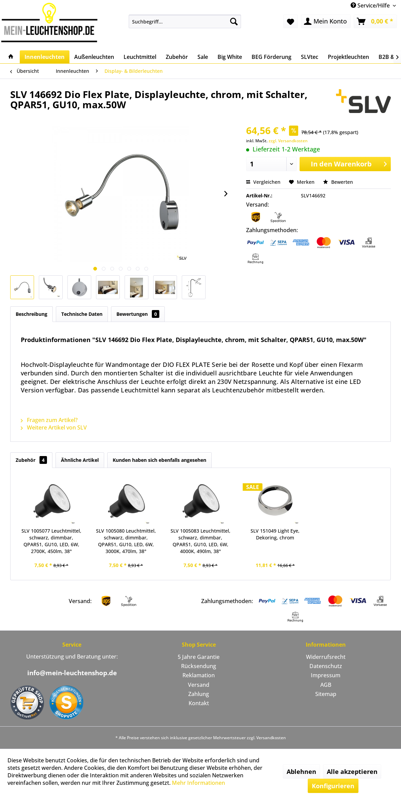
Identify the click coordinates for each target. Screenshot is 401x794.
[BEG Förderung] (271, 56)
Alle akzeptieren (352, 771)
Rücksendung (198, 666)
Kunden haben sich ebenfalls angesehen (159, 460)
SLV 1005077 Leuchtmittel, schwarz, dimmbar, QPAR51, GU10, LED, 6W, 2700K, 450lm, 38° (51, 541)
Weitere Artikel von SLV (54, 427)
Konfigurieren (333, 786)
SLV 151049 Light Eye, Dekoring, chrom (275, 534)
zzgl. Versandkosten (288, 141)
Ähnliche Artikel (80, 460)
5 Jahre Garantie (199, 657)
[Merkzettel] (290, 21)
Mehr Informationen (198, 783)
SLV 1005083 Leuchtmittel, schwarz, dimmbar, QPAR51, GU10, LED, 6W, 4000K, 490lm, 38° (200, 541)
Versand (198, 684)
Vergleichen (263, 182)
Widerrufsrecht (326, 657)
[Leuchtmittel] (140, 56)
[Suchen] (234, 21)
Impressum (325, 675)
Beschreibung (31, 314)
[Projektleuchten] (348, 56)
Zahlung (198, 694)
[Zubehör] (177, 56)
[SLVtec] (309, 56)
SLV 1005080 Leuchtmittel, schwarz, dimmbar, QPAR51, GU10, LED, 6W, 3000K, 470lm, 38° (126, 541)
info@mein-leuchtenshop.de (72, 672)
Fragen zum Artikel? (49, 420)
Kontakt (199, 703)
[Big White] (230, 56)
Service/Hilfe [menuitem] (371, 5)
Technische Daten (81, 314)
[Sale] (203, 56)
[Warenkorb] (375, 21)
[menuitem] (185, 21)
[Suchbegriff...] (185, 21)
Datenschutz (325, 666)
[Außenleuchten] (94, 56)
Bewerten (338, 182)
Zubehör (31, 460)
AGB (325, 684)
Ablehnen (301, 771)
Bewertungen (137, 314)
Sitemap (325, 694)
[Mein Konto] (326, 21)
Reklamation (198, 675)
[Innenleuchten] (44, 56)
